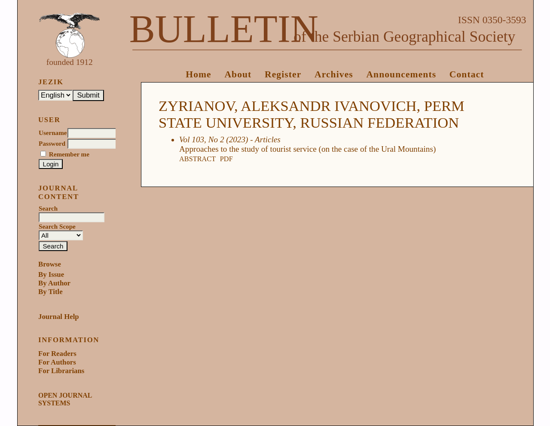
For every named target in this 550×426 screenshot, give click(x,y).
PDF (226, 159)
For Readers (57, 353)
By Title (50, 292)
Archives (334, 74)
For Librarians (61, 371)
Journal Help (58, 317)
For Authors (57, 362)
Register (283, 74)
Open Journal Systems (65, 399)
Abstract (197, 159)
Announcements (401, 74)
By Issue (51, 274)
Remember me (69, 154)
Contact (466, 74)
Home (198, 74)
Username (53, 132)
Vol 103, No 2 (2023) (213, 139)
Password (52, 143)
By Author (54, 283)
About (237, 74)
